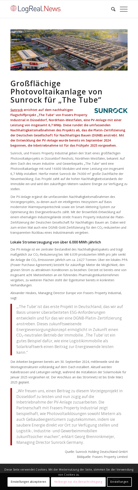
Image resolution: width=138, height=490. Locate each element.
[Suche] (111, 9)
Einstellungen (119, 482)
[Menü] (121, 9)
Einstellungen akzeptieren (28, 482)
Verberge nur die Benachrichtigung (78, 482)
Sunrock (16, 110)
